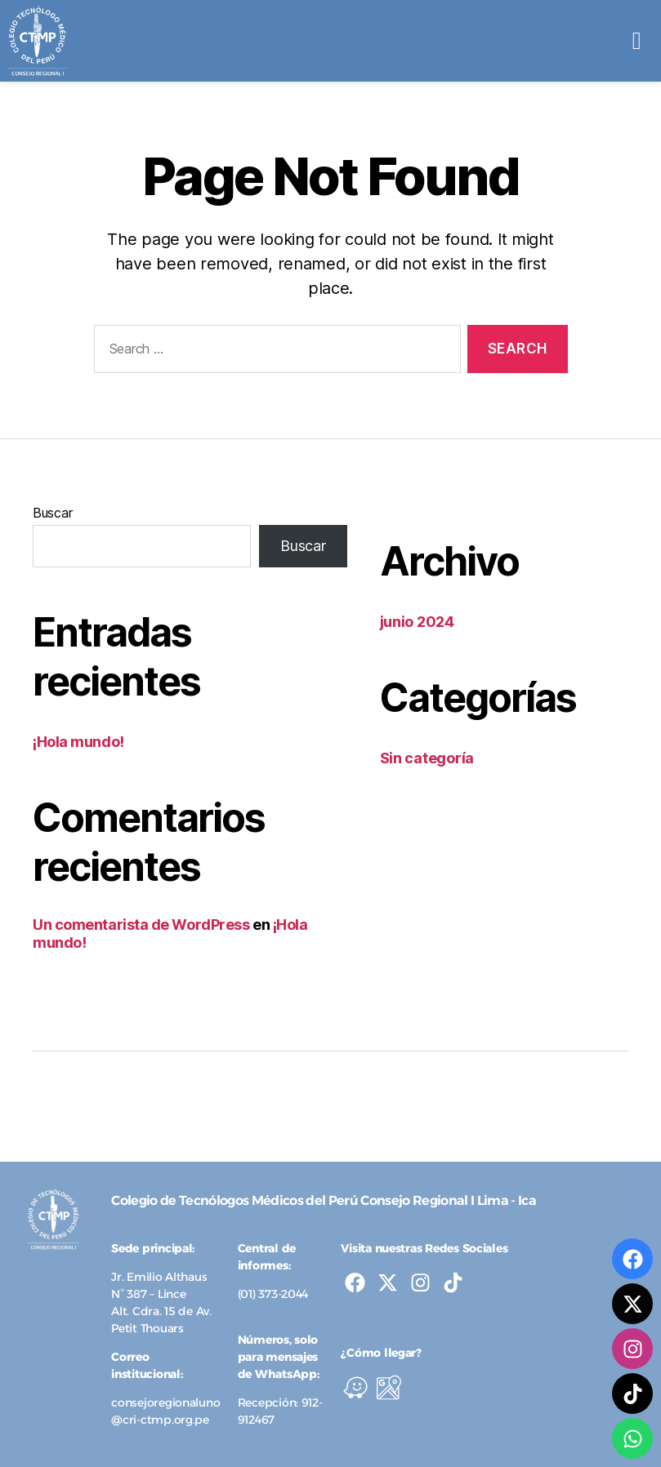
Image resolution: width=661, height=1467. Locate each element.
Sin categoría (427, 758)
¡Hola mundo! (78, 741)
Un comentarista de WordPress (141, 924)
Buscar (52, 513)
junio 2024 (417, 621)
